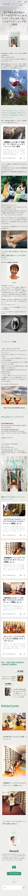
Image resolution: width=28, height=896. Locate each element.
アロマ (13, 662)
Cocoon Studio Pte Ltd (7, 423)
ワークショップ (20, 662)
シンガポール (4, 664)
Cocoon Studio (9, 370)
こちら (17, 311)
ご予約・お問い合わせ (14, 873)
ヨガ (8, 662)
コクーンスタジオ (6, 444)
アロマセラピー (13, 664)
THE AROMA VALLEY (20, 2)
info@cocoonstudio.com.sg (11, 429)
